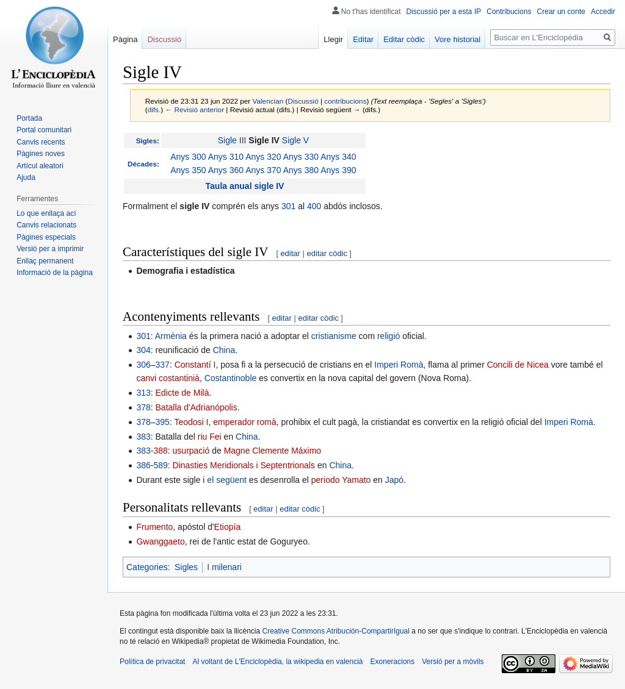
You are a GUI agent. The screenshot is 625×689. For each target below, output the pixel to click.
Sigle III (232, 140)
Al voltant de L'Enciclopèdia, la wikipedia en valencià (277, 661)
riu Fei (210, 436)
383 (143, 436)
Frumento (154, 527)
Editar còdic (404, 39)
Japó (394, 480)
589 (160, 465)
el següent (227, 480)
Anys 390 (338, 170)
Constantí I (195, 364)
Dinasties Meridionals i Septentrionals (244, 465)
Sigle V (295, 140)
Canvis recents (40, 142)
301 (288, 206)
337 (163, 364)
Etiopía (227, 527)
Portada (29, 118)
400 (314, 206)
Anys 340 (338, 157)
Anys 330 (301, 157)
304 (143, 350)
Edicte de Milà (182, 393)
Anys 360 (226, 170)
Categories (147, 567)
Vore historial (457, 39)
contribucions (345, 101)
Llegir (333, 39)
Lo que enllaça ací (46, 213)
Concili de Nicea (518, 364)
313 (143, 393)
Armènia (171, 336)
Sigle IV (264, 140)
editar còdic (327, 253)
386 (143, 465)
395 (163, 422)
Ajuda (25, 177)
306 (143, 364)
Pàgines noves (40, 153)
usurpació (191, 450)
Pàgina (125, 39)
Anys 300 (188, 157)
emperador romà (244, 422)
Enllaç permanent (44, 261)
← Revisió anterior (194, 109)
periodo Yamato (341, 480)
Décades (142, 164)
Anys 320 (263, 157)
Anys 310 (226, 157)
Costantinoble (230, 378)
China (224, 350)
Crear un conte (561, 11)
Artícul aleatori (39, 166)
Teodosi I (191, 422)
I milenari (224, 567)
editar (290, 253)
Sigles (146, 141)
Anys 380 (301, 170)
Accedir (603, 11)
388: (161, 450)
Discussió (302, 101)
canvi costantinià (168, 378)
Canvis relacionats (46, 225)
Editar (363, 39)
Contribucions (508, 11)
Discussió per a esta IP (444, 11)
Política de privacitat (152, 661)
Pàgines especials (46, 237)
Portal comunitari (43, 130)
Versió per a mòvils (452, 661)
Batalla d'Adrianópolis (196, 407)
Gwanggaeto (160, 541)
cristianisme (333, 336)
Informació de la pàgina (54, 272)
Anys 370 (263, 170)
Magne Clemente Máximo (273, 450)
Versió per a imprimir (50, 249)
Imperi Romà (398, 364)
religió (388, 336)
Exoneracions (392, 661)
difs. (154, 109)
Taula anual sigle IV (245, 186)
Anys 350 (188, 170)
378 (143, 407)
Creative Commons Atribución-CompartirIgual (335, 631)
